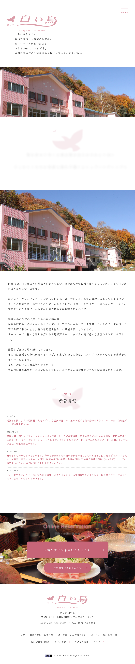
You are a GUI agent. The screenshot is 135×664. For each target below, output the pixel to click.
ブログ (96, 642)
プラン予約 (60, 642)
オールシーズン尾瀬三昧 (104, 635)
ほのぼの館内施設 (40, 642)
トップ (21, 635)
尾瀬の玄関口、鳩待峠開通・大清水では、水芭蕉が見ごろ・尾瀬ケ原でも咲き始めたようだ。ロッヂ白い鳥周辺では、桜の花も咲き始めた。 (67, 422)
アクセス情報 (81, 642)
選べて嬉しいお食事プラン (72, 635)
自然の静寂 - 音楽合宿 (41, 635)
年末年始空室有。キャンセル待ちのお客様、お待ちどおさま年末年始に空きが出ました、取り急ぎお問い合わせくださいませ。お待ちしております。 (67, 476)
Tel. (53, 623)
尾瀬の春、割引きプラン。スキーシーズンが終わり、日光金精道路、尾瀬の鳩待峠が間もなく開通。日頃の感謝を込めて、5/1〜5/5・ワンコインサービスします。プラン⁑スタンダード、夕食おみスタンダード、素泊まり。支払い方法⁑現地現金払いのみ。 (67, 440)
